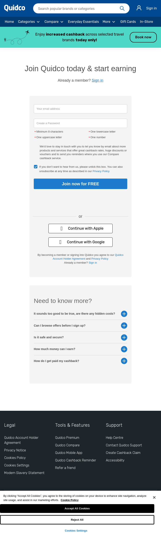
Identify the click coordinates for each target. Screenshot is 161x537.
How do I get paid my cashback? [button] (80, 361)
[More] (109, 22)
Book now (143, 37)
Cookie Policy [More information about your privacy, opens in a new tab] (70, 500)
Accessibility (115, 460)
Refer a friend (65, 468)
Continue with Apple (80, 228)
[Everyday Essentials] (83, 22)
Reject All (77, 519)
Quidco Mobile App (68, 453)
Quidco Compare (67, 445)
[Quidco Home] (14, 10)
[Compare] (54, 22)
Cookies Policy (15, 458)
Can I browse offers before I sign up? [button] (80, 325)
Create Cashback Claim (123, 453)
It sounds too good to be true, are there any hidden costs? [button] (80, 313)
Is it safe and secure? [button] (80, 337)
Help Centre (114, 438)
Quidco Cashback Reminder (75, 460)
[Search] (122, 8)
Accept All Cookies (77, 508)
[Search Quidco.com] (78, 8)
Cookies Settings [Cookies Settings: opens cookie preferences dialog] (16, 465)
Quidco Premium (67, 438)
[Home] (9, 22)
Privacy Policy (101, 171)
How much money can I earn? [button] (80, 349)
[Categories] (29, 22)
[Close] (154, 497)
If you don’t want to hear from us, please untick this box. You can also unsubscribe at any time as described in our (81, 169)
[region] (80, 514)
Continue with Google (80, 242)
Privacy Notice (15, 450)
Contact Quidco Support (124, 445)
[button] (80, 37)
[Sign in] (139, 8)
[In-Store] (146, 22)
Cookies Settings (76, 530)
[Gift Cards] (128, 22)
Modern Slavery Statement (24, 473)
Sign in (151, 8)
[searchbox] (81, 8)
